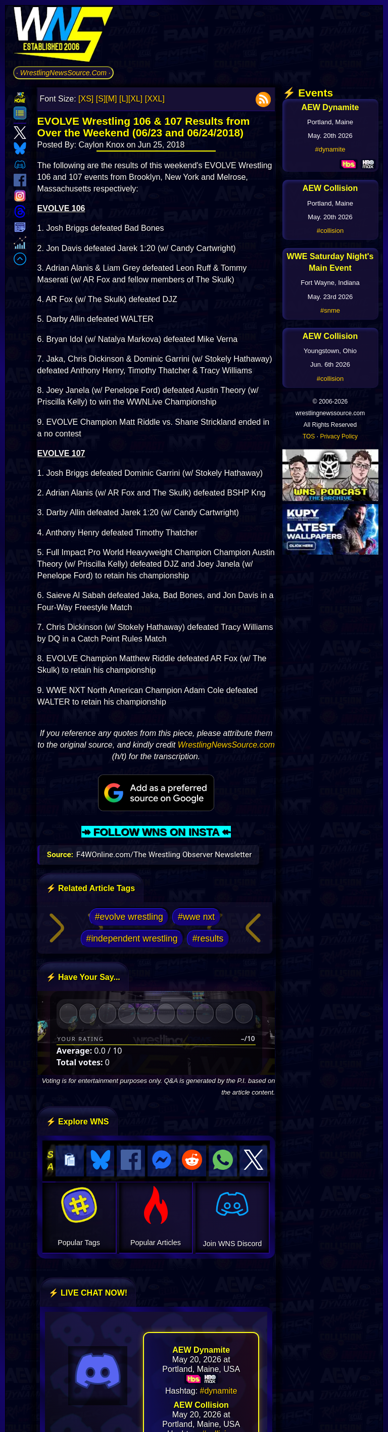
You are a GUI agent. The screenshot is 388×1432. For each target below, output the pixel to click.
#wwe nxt (196, 917)
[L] (123, 98)
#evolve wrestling (129, 917)
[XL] (135, 98)
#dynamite (218, 1389)
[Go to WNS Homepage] (63, 36)
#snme (330, 310)
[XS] (85, 98)
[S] (101, 98)
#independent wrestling (132, 938)
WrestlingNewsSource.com (226, 744)
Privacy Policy (339, 436)
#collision (330, 230)
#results (208, 938)
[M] (111, 98)
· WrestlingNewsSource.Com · (63, 73)
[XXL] (155, 98)
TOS (309, 436)
